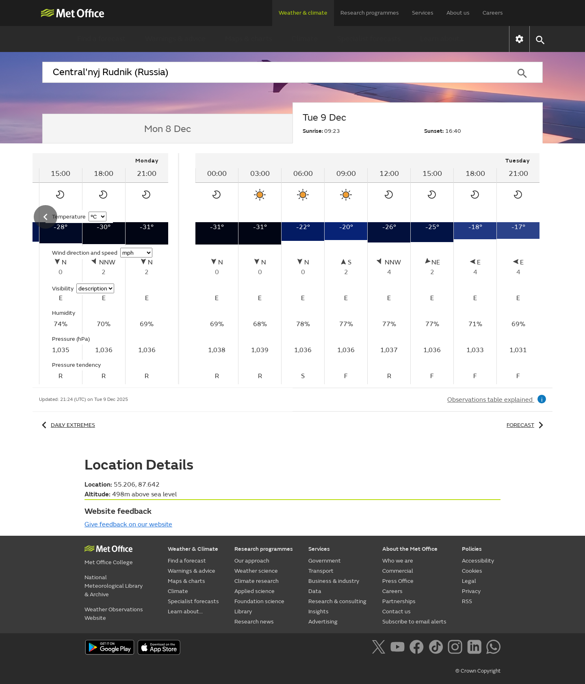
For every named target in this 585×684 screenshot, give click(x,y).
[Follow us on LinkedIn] (476, 648)
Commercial (397, 570)
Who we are (397, 560)
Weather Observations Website (113, 613)
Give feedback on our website (128, 524)
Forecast (526, 425)
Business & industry (333, 581)
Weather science (256, 570)
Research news (254, 621)
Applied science (254, 591)
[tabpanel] (368, 268)
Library (243, 611)
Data (314, 591)
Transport (321, 570)
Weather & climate (303, 12)
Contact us (396, 611)
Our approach (251, 560)
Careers (493, 12)
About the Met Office (410, 548)
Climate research (256, 581)
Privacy (471, 591)
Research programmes (369, 12)
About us (458, 12)
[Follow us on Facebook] (418, 648)
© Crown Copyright (477, 671)
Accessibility (478, 560)
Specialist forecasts (369, 38)
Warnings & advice (175, 38)
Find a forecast (101, 38)
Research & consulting (337, 601)
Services (422, 12)
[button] (540, 39)
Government (324, 560)
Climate (305, 38)
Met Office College (108, 562)
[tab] (167, 128)
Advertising (323, 621)
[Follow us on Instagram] (456, 648)
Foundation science (259, 601)
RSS (467, 601)
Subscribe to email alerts (414, 621)
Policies (472, 548)
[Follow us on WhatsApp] (493, 648)
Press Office (398, 581)
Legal (469, 581)
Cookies (472, 570)
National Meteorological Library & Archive (113, 586)
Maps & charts (248, 38)
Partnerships (399, 601)
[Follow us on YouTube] (399, 648)
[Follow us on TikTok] (437, 648)
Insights (318, 611)
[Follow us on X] (380, 648)
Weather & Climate (193, 548)
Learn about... (442, 38)
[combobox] (272, 72)
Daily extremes (67, 425)
